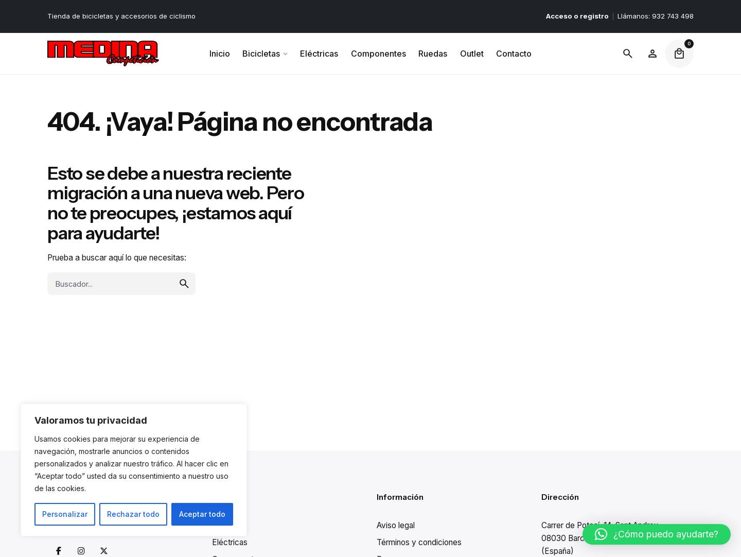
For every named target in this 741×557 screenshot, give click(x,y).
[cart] (679, 53)
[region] (134, 470)
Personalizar (64, 514)
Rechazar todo (133, 514)
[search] (184, 324)
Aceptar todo (202, 514)
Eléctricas (230, 542)
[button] (657, 534)
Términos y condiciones (419, 542)
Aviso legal (396, 525)
